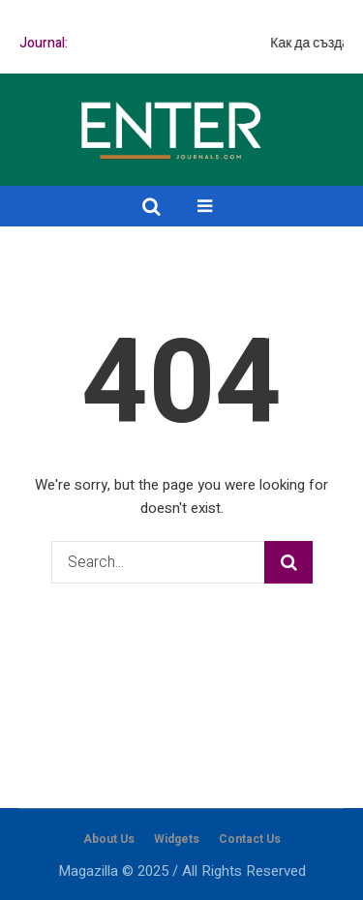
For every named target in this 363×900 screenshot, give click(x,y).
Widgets (176, 839)
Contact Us (250, 839)
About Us (109, 839)
